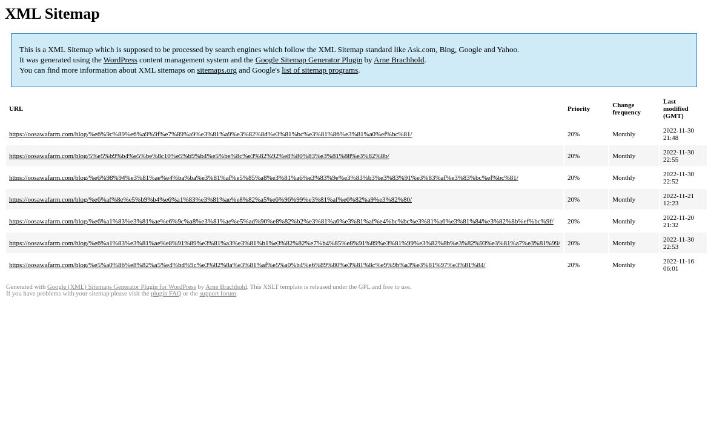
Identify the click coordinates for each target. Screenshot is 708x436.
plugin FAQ (166, 293)
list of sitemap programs (320, 69)
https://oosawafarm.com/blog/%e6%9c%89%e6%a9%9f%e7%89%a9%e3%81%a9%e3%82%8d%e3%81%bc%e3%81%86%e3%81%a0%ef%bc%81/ (210, 133)
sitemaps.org (217, 69)
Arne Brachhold (399, 59)
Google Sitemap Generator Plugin (309, 59)
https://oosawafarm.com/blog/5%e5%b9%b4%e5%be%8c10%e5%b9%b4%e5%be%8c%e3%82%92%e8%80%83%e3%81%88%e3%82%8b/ (199, 155)
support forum (217, 293)
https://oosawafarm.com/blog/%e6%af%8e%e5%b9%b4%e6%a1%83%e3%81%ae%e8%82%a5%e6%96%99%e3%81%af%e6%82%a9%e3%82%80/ (210, 199)
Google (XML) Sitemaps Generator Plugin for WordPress (121, 286)
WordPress (120, 59)
